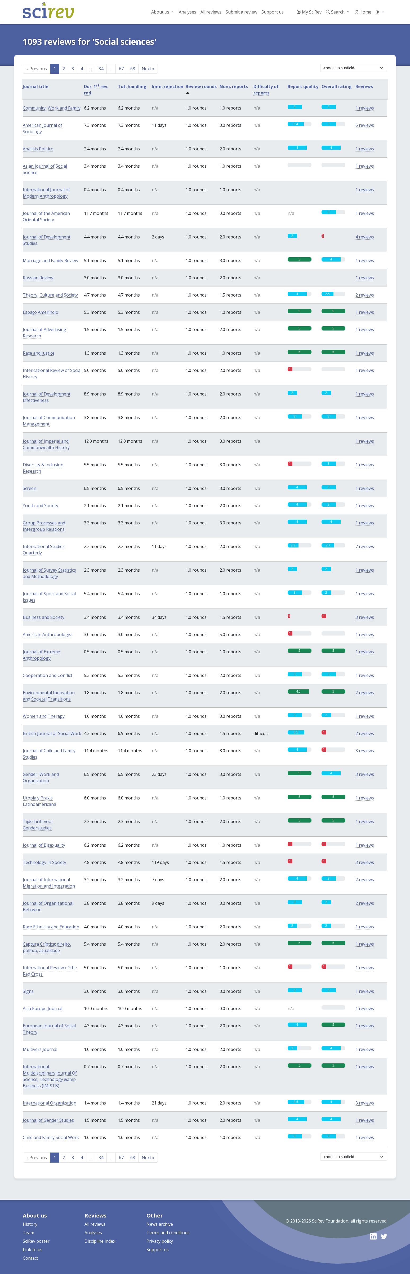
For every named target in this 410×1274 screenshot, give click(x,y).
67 (121, 69)
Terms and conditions (168, 1233)
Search (335, 12)
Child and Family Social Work (51, 1137)
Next (148, 69)
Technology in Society (44, 862)
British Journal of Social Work (52, 733)
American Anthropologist (48, 634)
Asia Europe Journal (42, 1008)
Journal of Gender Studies (48, 1120)
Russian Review (38, 278)
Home (362, 12)
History (30, 1224)
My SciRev (309, 12)
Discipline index (99, 1241)
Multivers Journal (40, 1049)
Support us (272, 12)
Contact (30, 1258)
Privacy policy (159, 1241)
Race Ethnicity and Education (51, 927)
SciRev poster (36, 1241)
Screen (29, 488)
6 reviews (364, 125)
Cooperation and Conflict (47, 675)
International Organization (49, 1103)
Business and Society (43, 617)
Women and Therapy (44, 716)
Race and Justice (39, 353)
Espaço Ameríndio (40, 312)
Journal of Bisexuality (44, 845)
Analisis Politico (38, 149)
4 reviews (364, 237)
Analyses (187, 12)
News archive (159, 1224)
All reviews (210, 12)
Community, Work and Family (52, 108)
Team (28, 1233)
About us (160, 12)
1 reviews (364, 108)
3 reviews (364, 617)
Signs (28, 991)
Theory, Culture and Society (50, 295)
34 (101, 69)
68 (132, 69)
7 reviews (364, 546)
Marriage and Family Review (50, 260)
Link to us (32, 1250)
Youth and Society (40, 505)
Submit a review (241, 12)
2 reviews (364, 295)
